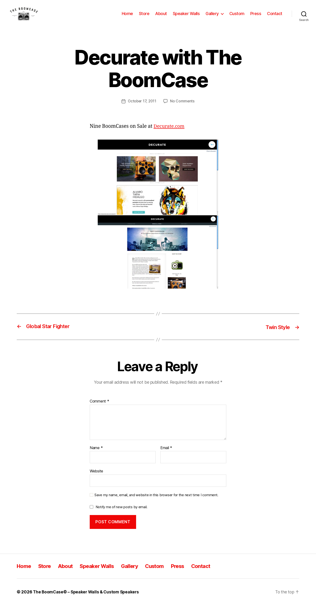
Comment (99, 408)
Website (96, 477)
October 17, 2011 (142, 108)
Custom (236, 17)
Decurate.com (170, 133)
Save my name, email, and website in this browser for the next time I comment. (156, 502)
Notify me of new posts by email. (121, 513)
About (161, 17)
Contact (274, 17)
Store (144, 17)
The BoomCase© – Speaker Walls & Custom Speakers (87, 598)
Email (166, 455)
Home (127, 17)
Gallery (212, 17)
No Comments (182, 108)
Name (96, 455)
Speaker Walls (186, 17)
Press (255, 17)
